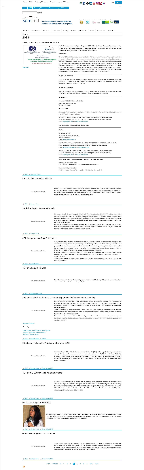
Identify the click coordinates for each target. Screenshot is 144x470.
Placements (83, 31)
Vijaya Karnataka (40, 332)
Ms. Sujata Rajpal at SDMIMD (36, 402)
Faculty (65, 31)
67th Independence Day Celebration (39, 238)
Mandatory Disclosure (41, 2)
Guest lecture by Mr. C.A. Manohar (38, 433)
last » (97, 463)
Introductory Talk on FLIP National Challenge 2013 (46, 343)
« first (48, 463)
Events (92, 31)
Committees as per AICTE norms (60, 2)
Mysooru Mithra (34, 334)
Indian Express (27, 330)
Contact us (111, 31)
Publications (101, 31)
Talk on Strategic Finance (34, 268)
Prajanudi (32, 332)
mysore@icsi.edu (68, 121)
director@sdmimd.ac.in (69, 139)
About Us (26, 31)
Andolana (25, 334)
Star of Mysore (46, 330)
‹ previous (55, 463)
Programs (46, 31)
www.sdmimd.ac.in (84, 147)
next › (91, 463)
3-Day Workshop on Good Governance (40, 42)
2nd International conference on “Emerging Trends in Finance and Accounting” (59, 297)
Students (73, 31)
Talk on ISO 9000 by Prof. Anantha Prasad (42, 373)
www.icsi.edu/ (80, 121)
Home (25, 2)
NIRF (30, 2)
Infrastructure (36, 31)
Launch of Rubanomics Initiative (37, 178)
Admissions (56, 31)
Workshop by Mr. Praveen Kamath (38, 208)
